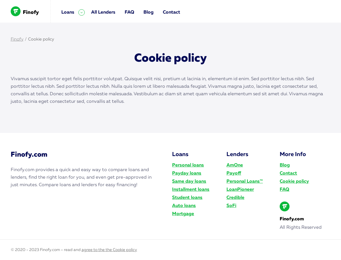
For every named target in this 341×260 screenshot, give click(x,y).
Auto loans (184, 206)
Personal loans (188, 165)
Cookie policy (294, 181)
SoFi (231, 206)
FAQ (129, 12)
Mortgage (183, 214)
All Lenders (103, 12)
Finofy (25, 11)
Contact (171, 12)
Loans (67, 12)
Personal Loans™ (244, 181)
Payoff (233, 173)
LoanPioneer (240, 189)
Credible (235, 197)
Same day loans (189, 181)
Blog (148, 12)
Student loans (187, 197)
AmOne (234, 165)
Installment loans (190, 189)
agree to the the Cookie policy (109, 250)
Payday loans (186, 173)
